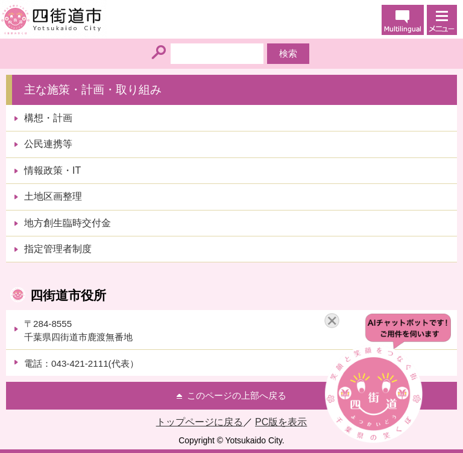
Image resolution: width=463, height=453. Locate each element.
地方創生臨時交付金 (67, 223)
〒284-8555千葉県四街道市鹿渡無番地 (78, 329)
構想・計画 (48, 118)
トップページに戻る (199, 422)
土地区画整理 (53, 196)
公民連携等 (48, 144)
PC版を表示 (281, 422)
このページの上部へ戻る (236, 395)
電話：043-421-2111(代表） (81, 363)
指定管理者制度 (58, 249)
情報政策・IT (52, 170)
